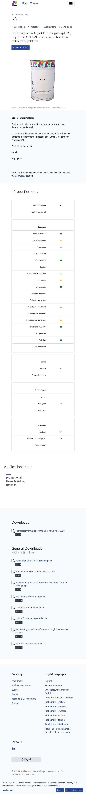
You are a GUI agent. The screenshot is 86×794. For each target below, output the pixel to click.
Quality (14, 690)
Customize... (8, 790)
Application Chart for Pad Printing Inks (33, 561)
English (26, 759)
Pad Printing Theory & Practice (30, 597)
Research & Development (23, 699)
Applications (49, 27)
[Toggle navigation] (71, 3)
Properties (34, 27)
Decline (60, 790)
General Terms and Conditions (59, 697)
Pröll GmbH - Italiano (55, 720)
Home (13, 108)
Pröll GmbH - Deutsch (55, 706)
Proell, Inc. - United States (57, 724)
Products (22, 108)
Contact (15, 703)
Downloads (65, 27)
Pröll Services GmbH (21, 685)
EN (25, 3)
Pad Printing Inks (54, 108)
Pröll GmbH (17, 681)
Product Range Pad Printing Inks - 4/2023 (35, 571)
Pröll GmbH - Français (55, 711)
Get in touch (20, 47)
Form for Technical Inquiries (28, 643)
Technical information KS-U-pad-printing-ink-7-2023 (40, 531)
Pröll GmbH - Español (55, 715)
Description (18, 27)
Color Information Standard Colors (32, 618)
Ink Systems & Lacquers (36, 108)
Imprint (48, 681)
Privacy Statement (53, 685)
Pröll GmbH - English (55, 702)
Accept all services (74, 790)
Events (14, 694)
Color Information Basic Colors (30, 607)
